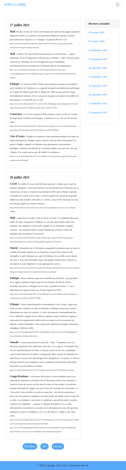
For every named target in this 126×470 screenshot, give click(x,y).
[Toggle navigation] (117, 4)
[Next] (58, 446)
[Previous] (30, 446)
